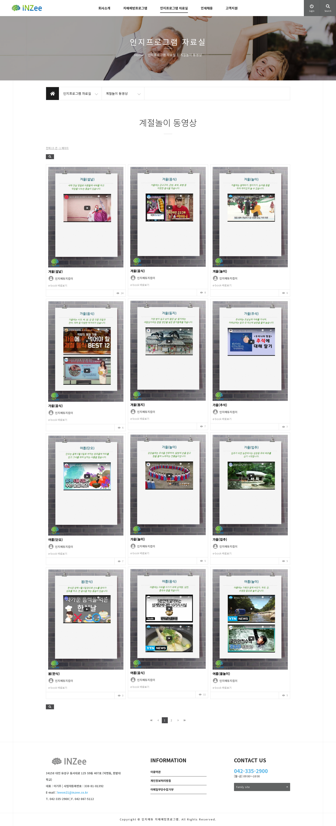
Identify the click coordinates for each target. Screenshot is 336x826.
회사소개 (104, 8)
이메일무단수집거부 (162, 789)
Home (139, 55)
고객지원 (232, 8)
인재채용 (207, 8)
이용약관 (155, 772)
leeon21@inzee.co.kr (72, 792)
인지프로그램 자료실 (174, 8)
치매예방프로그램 (135, 8)
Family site (262, 787)
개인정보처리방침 (160, 781)
